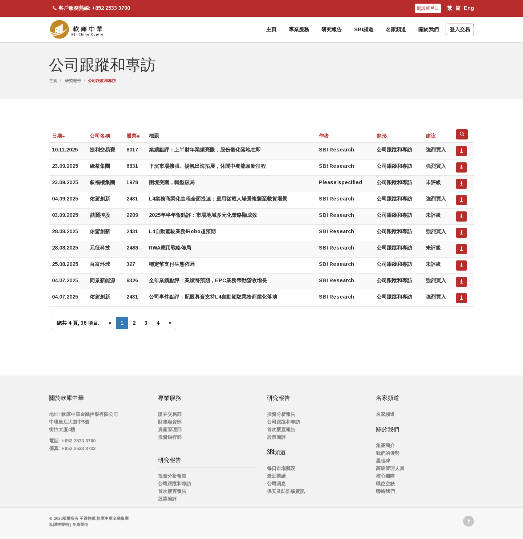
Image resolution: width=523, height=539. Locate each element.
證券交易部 (170, 414)
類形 (382, 136)
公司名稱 (100, 136)
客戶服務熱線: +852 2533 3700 (90, 8)
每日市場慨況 (281, 468)
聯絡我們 (385, 491)
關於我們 (428, 29)
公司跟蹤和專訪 (174, 483)
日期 (58, 136)
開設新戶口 (428, 8)
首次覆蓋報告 (172, 491)
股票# (133, 136)
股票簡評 (167, 499)
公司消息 (276, 483)
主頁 (271, 29)
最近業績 (276, 476)
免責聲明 (80, 524)
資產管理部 (170, 429)
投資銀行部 (170, 437)
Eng (469, 8)
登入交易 (460, 29)
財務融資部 (170, 422)
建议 (431, 136)
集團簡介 (385, 445)
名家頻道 (396, 29)
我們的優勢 (388, 453)
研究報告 (331, 29)
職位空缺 (385, 483)
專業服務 (299, 29)
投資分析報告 (172, 476)
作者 (324, 136)
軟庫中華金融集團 (113, 518)
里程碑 (383, 460)
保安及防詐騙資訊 (286, 491)
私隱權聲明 (59, 524)
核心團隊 (385, 476)
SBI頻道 (363, 29)
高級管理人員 (390, 468)
